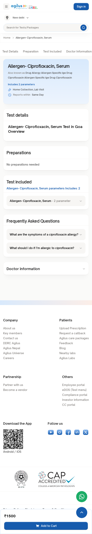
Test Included (52, 51)
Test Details (10, 51)
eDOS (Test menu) (74, 390)
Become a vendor (15, 390)
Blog (62, 348)
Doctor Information (79, 51)
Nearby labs (67, 353)
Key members (12, 333)
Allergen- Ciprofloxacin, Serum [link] (34, 37)
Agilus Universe (13, 353)
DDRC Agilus (11, 343)
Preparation (30, 51)
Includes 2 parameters (21, 84)
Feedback (66, 343)
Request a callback (72, 333)
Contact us (10, 338)
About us (9, 328)
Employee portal (73, 385)
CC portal (68, 404)
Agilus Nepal (11, 348)
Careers (8, 358)
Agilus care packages (74, 338)
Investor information (75, 399)
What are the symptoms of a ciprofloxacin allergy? (46, 234)
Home (6, 37)
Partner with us (13, 385)
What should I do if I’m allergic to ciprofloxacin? (46, 248)
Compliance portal (74, 394)
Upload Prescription (72, 328)
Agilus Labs (67, 358)
